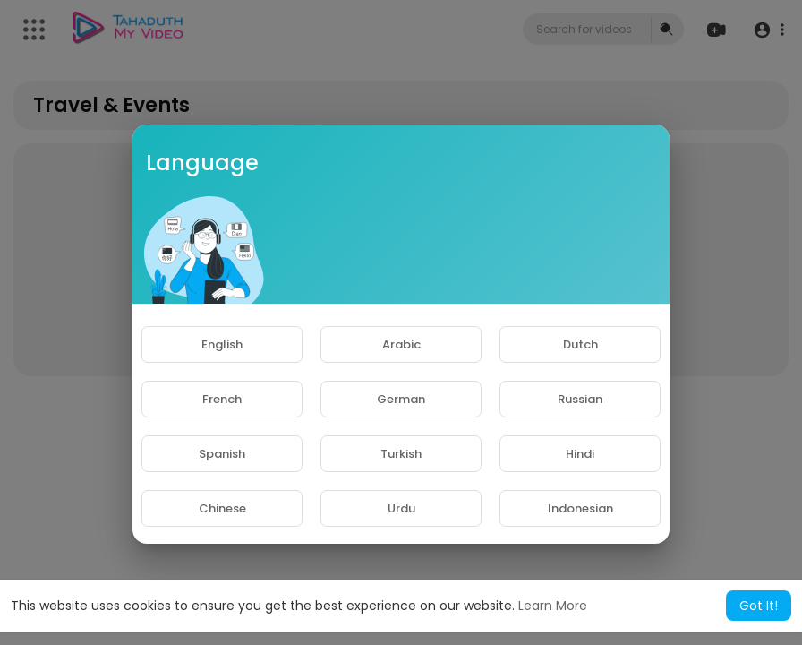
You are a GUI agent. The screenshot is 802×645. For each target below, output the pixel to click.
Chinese (222, 508)
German (401, 399)
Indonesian (580, 508)
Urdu (401, 508)
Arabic (401, 344)
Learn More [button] (552, 606)
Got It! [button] (758, 606)
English (222, 344)
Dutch (580, 344)
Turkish (401, 453)
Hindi (580, 453)
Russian (580, 399)
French (222, 399)
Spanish (222, 453)
